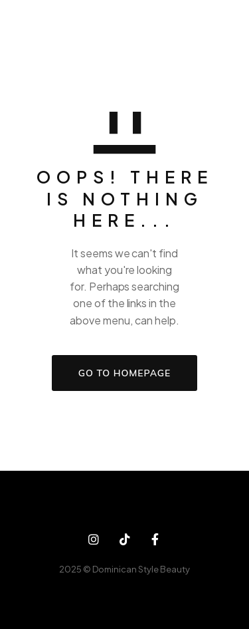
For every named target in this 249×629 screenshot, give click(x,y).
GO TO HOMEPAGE (124, 373)
